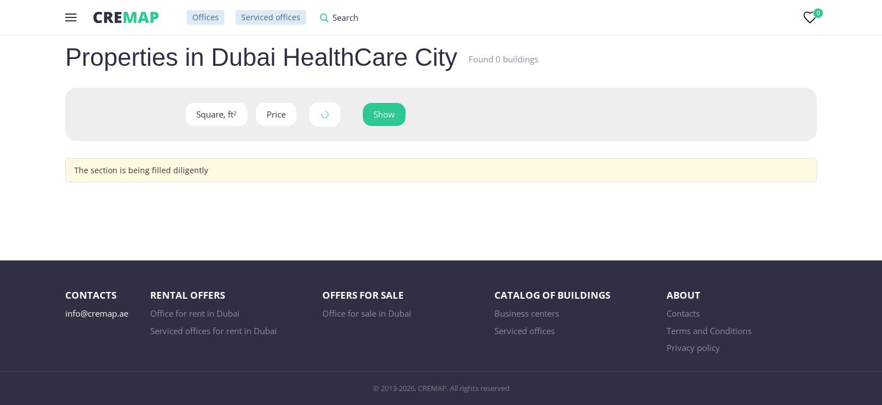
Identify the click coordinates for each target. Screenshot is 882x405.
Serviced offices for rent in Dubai (213, 330)
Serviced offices (270, 17)
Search (345, 18)
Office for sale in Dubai (366, 313)
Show (384, 114)
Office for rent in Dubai (195, 313)
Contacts (683, 313)
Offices (205, 17)
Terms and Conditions (709, 330)
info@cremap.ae (96, 313)
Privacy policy (693, 347)
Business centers (526, 313)
